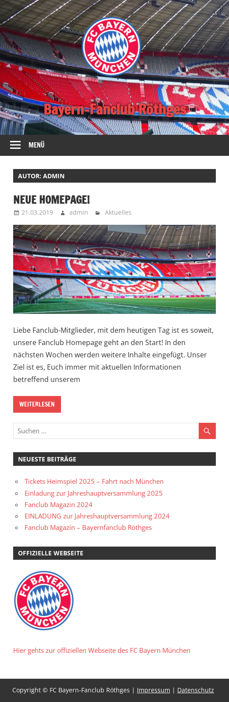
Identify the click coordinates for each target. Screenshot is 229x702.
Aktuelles (118, 212)
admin (78, 212)
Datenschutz (195, 690)
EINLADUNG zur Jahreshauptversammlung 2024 (97, 515)
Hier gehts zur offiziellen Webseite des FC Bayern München (101, 650)
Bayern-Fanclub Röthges (114, 109)
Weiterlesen (37, 404)
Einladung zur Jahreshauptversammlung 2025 (94, 493)
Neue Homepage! (51, 199)
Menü (37, 145)
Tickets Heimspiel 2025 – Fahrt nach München (94, 481)
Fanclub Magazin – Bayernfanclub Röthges (88, 527)
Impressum (153, 690)
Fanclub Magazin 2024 (59, 504)
